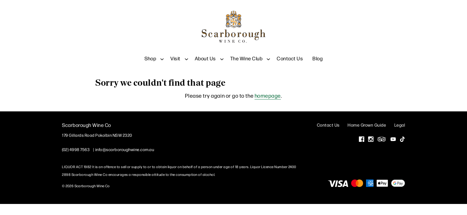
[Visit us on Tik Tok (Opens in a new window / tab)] (402, 138)
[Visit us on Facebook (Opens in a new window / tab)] (361, 138)
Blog (317, 53)
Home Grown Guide (367, 123)
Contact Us (290, 53)
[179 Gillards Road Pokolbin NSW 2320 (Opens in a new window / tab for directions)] (97, 133)
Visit (175, 53)
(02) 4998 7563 (76, 148)
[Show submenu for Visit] (186, 53)
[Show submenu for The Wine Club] (268, 53)
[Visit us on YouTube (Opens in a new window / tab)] (393, 138)
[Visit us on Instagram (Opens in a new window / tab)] (370, 138)
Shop (150, 53)
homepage (268, 94)
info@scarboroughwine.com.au (124, 148)
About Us (205, 53)
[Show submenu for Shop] (162, 53)
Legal (399, 123)
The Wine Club (246, 53)
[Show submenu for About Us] (221, 53)
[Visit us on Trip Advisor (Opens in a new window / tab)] (382, 138)
